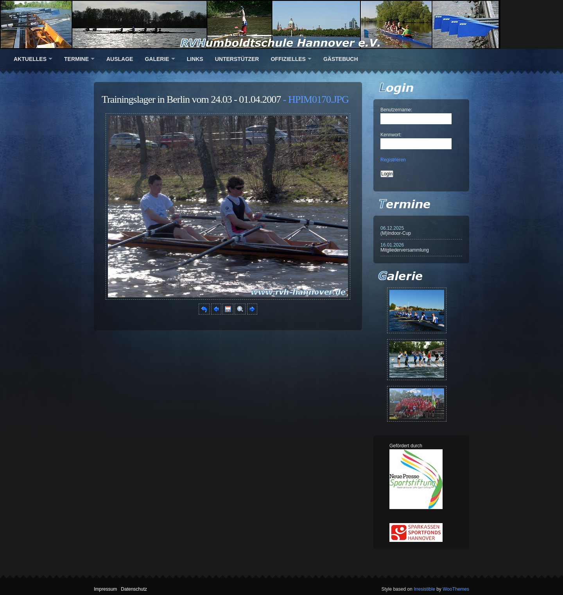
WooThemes (456, 589)
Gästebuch (340, 59)
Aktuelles (30, 59)
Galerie (157, 59)
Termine (76, 59)
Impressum (105, 589)
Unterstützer (237, 59)
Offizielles (288, 59)
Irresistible (424, 589)
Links (195, 59)
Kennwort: (391, 135)
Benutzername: (396, 110)
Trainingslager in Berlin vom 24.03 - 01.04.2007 (191, 99)
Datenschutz (134, 589)
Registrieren (393, 160)
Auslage (119, 59)
